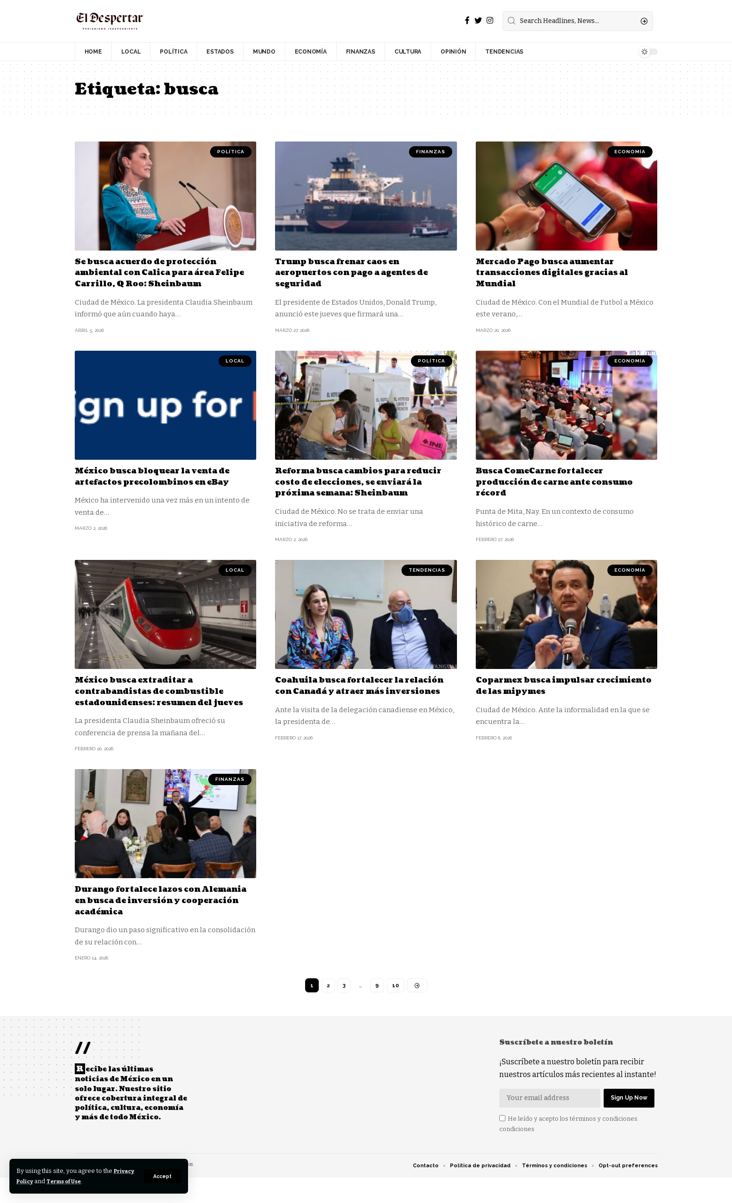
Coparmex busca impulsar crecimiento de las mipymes (547, 695)
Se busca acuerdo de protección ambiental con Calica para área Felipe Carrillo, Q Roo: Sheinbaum (162, 273)
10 (395, 1006)
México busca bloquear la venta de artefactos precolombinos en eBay (162, 475)
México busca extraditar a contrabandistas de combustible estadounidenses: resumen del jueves (158, 706)
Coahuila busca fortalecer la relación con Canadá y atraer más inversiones (360, 701)
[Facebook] (467, 20)
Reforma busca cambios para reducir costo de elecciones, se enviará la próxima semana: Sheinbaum (350, 486)
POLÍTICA (230, 151)
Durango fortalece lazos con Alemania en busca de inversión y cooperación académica (160, 921)
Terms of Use (95, 1181)
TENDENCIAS (427, 579)
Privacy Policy (38, 1181)
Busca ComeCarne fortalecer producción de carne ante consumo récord (564, 481)
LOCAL (235, 360)
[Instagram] (490, 20)
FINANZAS (430, 151)
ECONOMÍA (629, 151)
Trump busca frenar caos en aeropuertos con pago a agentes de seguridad (361, 273)
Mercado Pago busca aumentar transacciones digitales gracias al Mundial (562, 273)
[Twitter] (478, 20)
